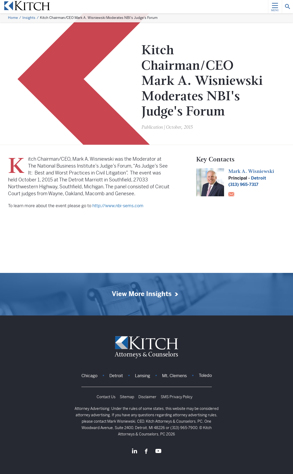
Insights (28, 17)
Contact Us (106, 396)
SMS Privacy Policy (176, 396)
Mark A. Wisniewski (251, 171)
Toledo (205, 375)
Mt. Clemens (174, 376)
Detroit (258, 178)
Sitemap (127, 396)
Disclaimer (147, 396)
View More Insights (142, 294)
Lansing (142, 376)
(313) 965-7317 (243, 184)
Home (13, 17)
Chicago (89, 376)
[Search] (287, 6)
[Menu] (275, 6)
